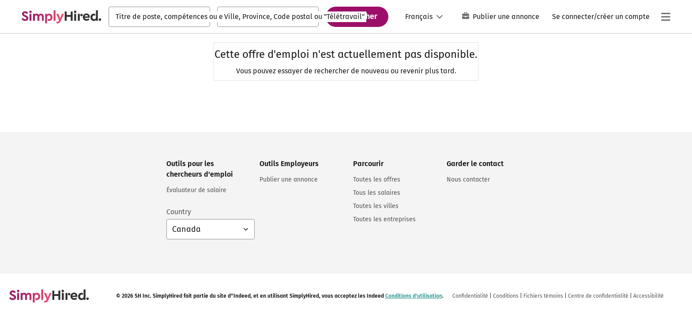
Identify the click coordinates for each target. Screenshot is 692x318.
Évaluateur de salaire (196, 190)
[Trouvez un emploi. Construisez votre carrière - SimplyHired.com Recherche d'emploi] (61, 16)
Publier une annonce (500, 16)
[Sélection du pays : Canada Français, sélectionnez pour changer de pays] (210, 229)
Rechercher (357, 16)
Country (178, 212)
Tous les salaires (376, 193)
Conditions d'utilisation (413, 296)
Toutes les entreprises (384, 219)
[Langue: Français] (424, 16)
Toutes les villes (376, 206)
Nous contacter (468, 179)
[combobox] (159, 17)
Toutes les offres (376, 179)
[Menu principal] (665, 16)
